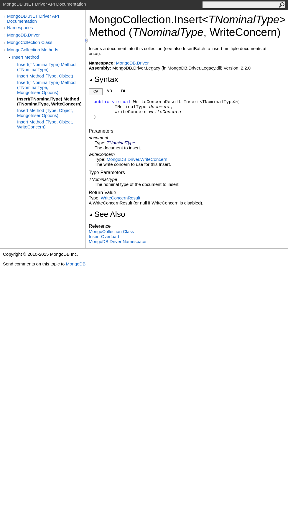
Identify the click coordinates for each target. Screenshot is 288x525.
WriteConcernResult (120, 197)
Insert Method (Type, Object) (45, 75)
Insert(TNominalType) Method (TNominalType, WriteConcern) (49, 101)
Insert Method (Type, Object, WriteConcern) (45, 124)
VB (109, 91)
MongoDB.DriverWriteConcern (137, 159)
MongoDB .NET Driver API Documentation (33, 19)
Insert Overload (104, 236)
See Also (107, 214)
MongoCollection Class (29, 42)
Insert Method (25, 57)
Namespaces (20, 27)
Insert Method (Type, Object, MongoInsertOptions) (45, 113)
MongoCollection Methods (32, 49)
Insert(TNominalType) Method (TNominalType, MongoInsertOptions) (46, 87)
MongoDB (75, 263)
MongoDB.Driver (23, 34)
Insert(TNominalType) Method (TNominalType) (46, 67)
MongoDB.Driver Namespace (117, 241)
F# (123, 91)
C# (95, 91)
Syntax (103, 79)
